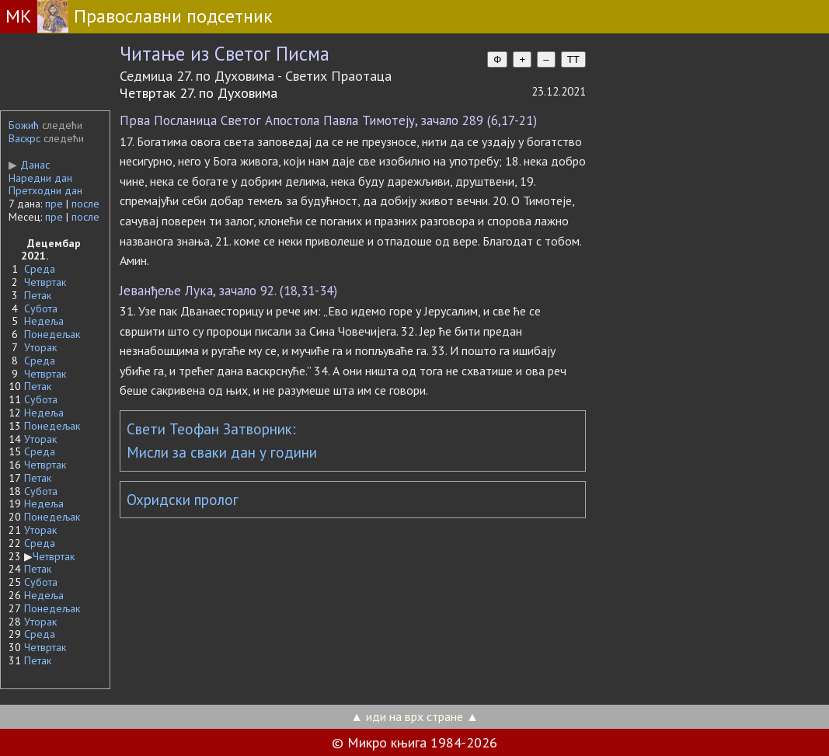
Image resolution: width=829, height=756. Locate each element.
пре (54, 204)
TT (573, 59)
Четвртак (45, 282)
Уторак (40, 347)
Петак (37, 295)
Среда (39, 269)
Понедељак (52, 334)
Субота (40, 308)
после (85, 204)
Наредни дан (40, 178)
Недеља (44, 321)
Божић (24, 125)
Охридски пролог (183, 499)
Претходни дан (45, 190)
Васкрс (24, 138)
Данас (29, 165)
